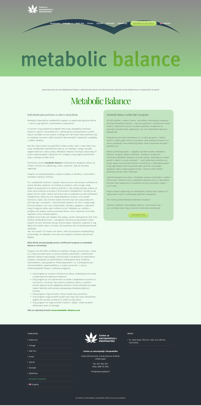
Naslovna (33, 340)
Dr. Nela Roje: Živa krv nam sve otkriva (147, 340)
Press (31, 356)
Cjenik (32, 362)
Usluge (32, 345)
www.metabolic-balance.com (65, 310)
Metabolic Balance (37, 379)
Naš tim (32, 351)
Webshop (33, 373)
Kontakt (32, 368)
